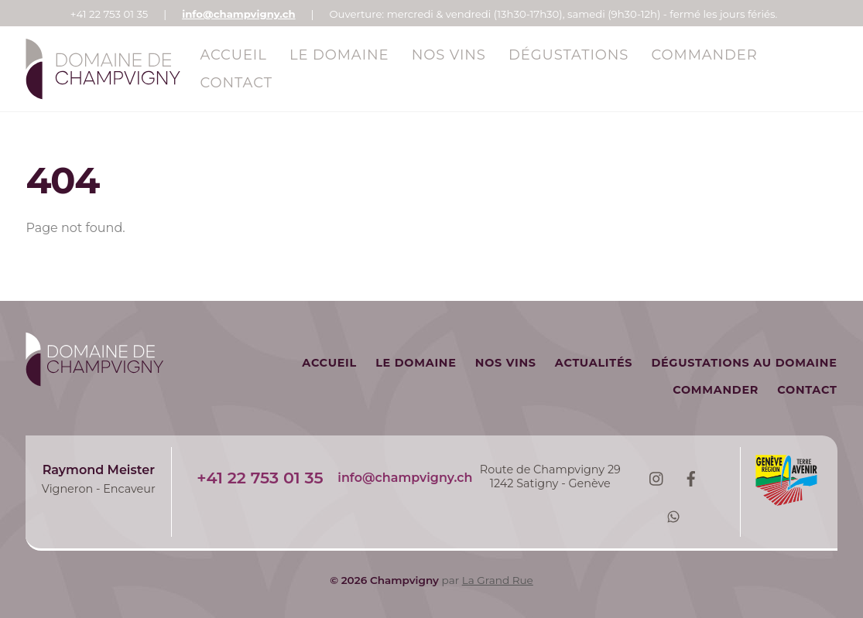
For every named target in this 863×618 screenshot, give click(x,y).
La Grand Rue (497, 580)
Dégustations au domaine (744, 363)
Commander (705, 54)
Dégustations (568, 54)
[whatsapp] (673, 515)
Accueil (233, 54)
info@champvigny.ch (238, 14)
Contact (236, 82)
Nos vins (449, 54)
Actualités (593, 363)
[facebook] (691, 477)
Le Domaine (339, 54)
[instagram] (655, 477)
